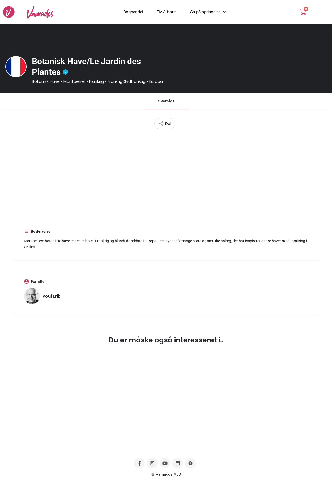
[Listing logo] (16, 66)
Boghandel (133, 12)
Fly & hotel (166, 12)
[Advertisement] (166, 171)
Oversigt (166, 101)
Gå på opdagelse (208, 12)
